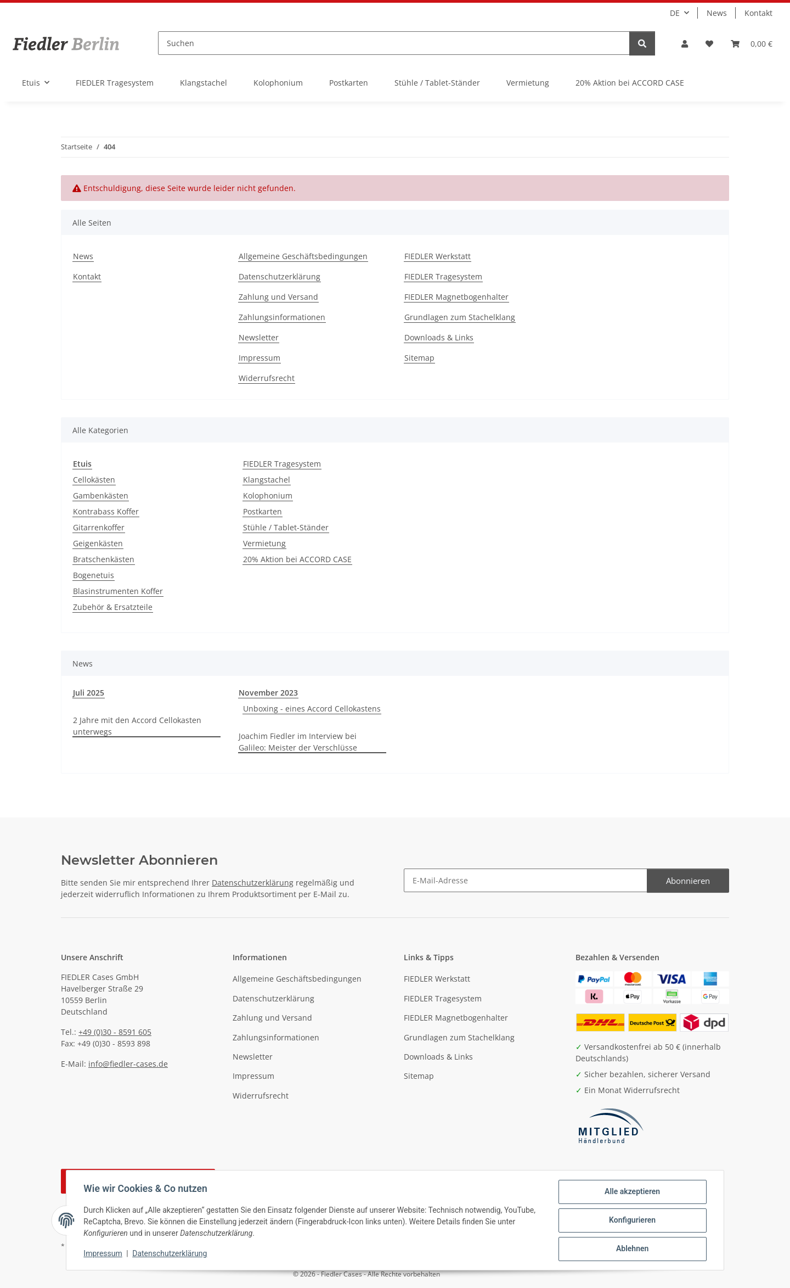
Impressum (103, 1254)
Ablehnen (632, 1249)
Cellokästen (94, 479)
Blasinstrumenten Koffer (118, 591)
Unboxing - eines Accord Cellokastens (312, 708)
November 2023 (268, 692)
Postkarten (262, 511)
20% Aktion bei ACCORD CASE (297, 559)
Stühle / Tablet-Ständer (286, 527)
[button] (685, 44)
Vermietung (264, 543)
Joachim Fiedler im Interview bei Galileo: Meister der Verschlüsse (298, 742)
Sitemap (419, 357)
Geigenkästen (98, 543)
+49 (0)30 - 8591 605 (114, 1032)
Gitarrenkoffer (99, 527)
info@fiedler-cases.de (128, 1064)
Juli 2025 (88, 692)
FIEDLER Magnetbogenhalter (456, 297)
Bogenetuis (93, 575)
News (717, 13)
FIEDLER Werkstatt (437, 256)
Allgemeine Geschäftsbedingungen (303, 256)
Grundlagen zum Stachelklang (459, 317)
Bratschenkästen (103, 559)
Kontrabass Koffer (106, 511)
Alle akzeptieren (631, 1192)
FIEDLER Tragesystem (443, 276)
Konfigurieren (631, 1220)
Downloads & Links (438, 337)
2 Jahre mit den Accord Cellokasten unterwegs (137, 726)
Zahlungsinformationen (282, 317)
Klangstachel (266, 479)
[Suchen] (394, 43)
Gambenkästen (100, 495)
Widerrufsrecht (267, 378)
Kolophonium (267, 495)
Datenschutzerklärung (170, 1254)
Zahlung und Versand (278, 297)
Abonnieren (688, 880)
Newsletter (259, 337)
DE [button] (675, 13)
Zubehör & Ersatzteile (113, 607)
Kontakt (758, 13)
